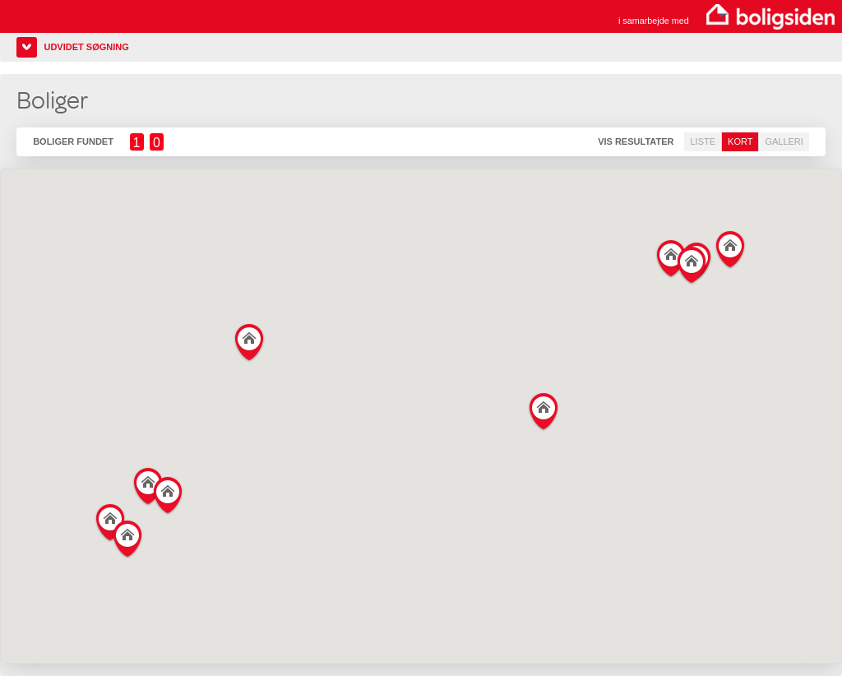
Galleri (784, 141)
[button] (111, 519)
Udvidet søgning (86, 47)
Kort (740, 141)
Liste (702, 141)
